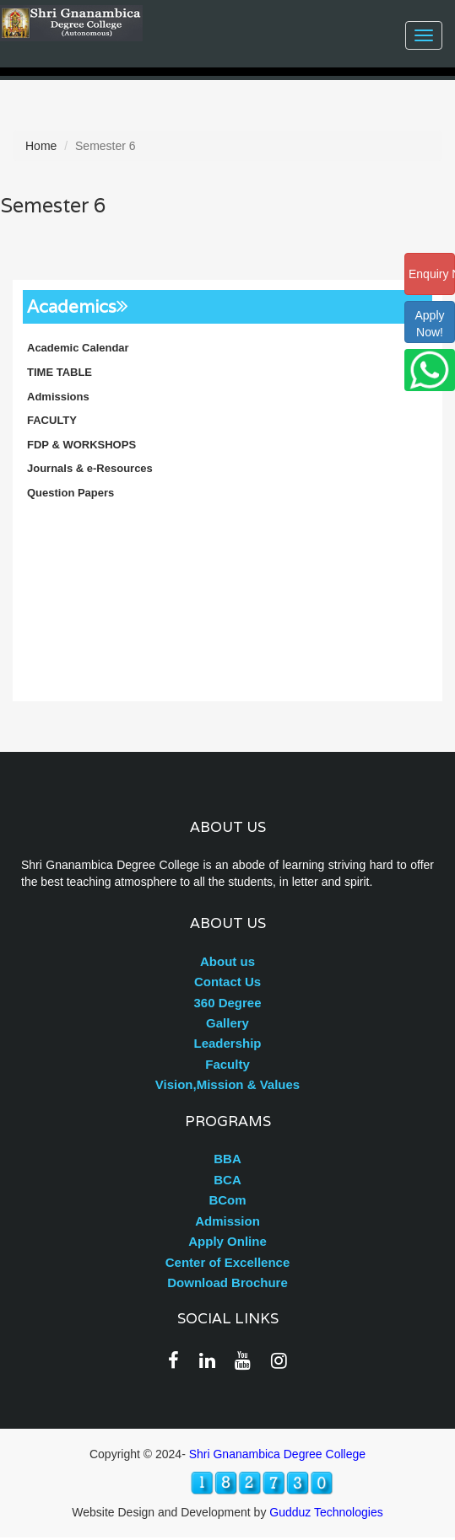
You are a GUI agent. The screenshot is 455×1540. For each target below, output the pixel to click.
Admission (227, 1221)
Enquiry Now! (432, 274)
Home (41, 146)
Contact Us (227, 981)
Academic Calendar (78, 347)
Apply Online (227, 1241)
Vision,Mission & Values (227, 1084)
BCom (227, 1200)
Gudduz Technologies (325, 1512)
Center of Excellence (227, 1262)
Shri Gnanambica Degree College (277, 1454)
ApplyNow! (429, 324)
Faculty (227, 1064)
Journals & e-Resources (90, 468)
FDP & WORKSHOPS (81, 444)
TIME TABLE (59, 372)
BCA (227, 1179)
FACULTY (52, 420)
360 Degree (227, 1002)
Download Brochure (227, 1282)
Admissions (58, 396)
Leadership (227, 1043)
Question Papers (70, 492)
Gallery (227, 1023)
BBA (227, 1158)
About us (227, 961)
